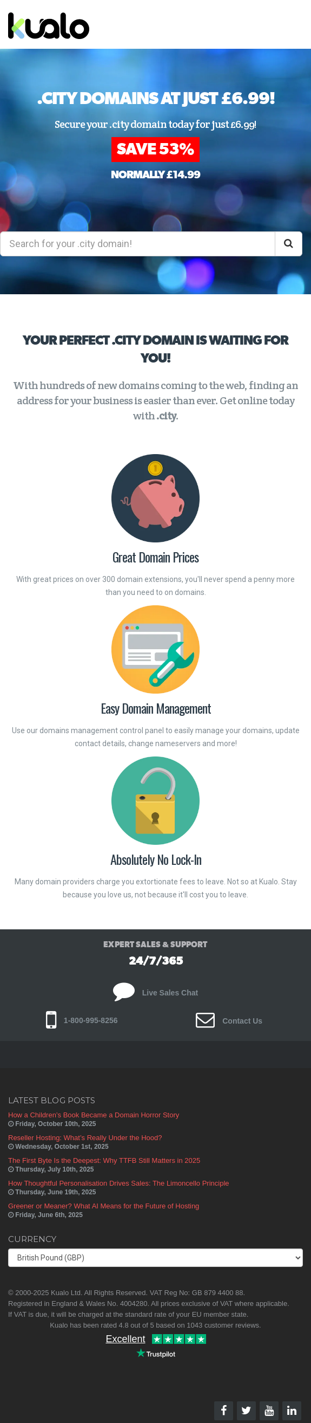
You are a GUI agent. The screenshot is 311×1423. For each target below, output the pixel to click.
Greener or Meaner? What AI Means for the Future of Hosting (103, 1206)
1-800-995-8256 (82, 1020)
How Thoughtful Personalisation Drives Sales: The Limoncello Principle (118, 1183)
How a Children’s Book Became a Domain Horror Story (93, 1115)
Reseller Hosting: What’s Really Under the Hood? (85, 1138)
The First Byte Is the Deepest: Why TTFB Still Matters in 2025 (104, 1160)
